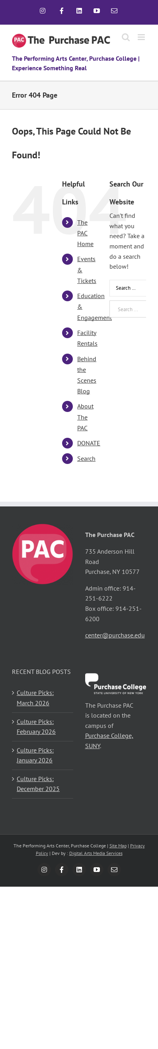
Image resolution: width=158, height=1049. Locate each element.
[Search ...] (127, 309)
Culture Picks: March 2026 (35, 698)
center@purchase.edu (115, 635)
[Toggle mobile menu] (142, 37)
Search (86, 458)
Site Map (118, 846)
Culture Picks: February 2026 (36, 727)
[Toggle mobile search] (126, 37)
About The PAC (85, 416)
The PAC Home (85, 233)
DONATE (88, 443)
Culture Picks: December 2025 (38, 784)
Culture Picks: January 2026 (35, 755)
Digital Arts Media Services (96, 853)
